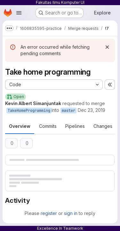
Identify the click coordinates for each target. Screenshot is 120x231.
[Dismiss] (107, 47)
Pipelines (75, 126)
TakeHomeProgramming (29, 110)
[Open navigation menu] (19, 13)
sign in (70, 213)
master (68, 110)
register (49, 213)
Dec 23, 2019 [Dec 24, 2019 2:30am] (91, 110)
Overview (19, 126)
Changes (102, 126)
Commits (48, 126)
